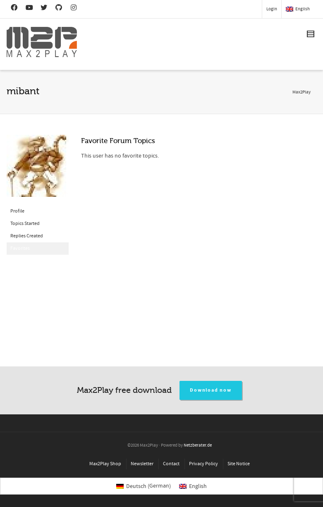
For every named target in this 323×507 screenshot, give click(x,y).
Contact (171, 464)
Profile (17, 211)
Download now (211, 390)
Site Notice (238, 464)
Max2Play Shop (105, 464)
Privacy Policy (203, 464)
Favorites (20, 248)
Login (271, 9)
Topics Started (25, 223)
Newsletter (142, 464)
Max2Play (301, 92)
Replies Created (26, 236)
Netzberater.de (198, 445)
